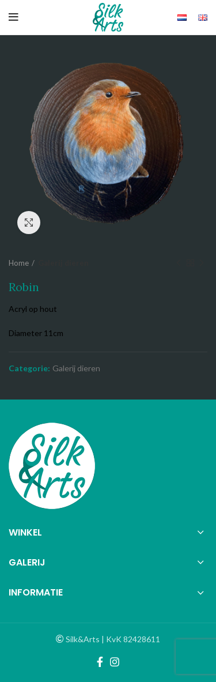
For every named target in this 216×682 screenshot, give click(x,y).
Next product (201, 263)
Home (19, 262)
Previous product (178, 263)
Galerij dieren (63, 262)
